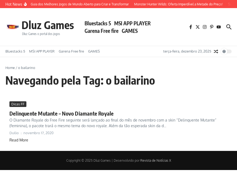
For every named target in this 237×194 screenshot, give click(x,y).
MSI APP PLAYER (132, 23)
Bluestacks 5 (98, 23)
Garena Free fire (102, 30)
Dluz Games (48, 25)
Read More (18, 140)
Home (10, 67)
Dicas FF (18, 104)
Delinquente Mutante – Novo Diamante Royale (61, 113)
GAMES (130, 30)
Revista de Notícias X (155, 160)
